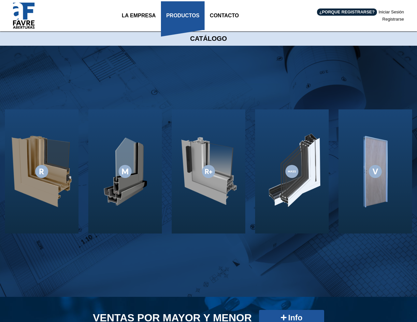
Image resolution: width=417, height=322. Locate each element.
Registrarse (393, 17)
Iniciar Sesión (391, 10)
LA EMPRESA (137, 20)
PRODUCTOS (181, 20)
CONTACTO (224, 20)
